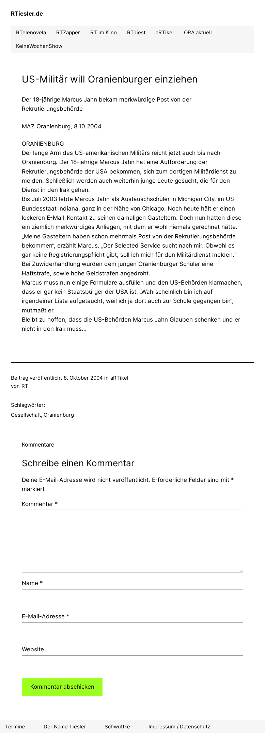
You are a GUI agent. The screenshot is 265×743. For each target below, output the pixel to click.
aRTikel (119, 378)
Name (32, 583)
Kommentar (40, 504)
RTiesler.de (27, 13)
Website (33, 649)
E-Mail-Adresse (45, 616)
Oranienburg (59, 415)
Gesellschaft (26, 415)
